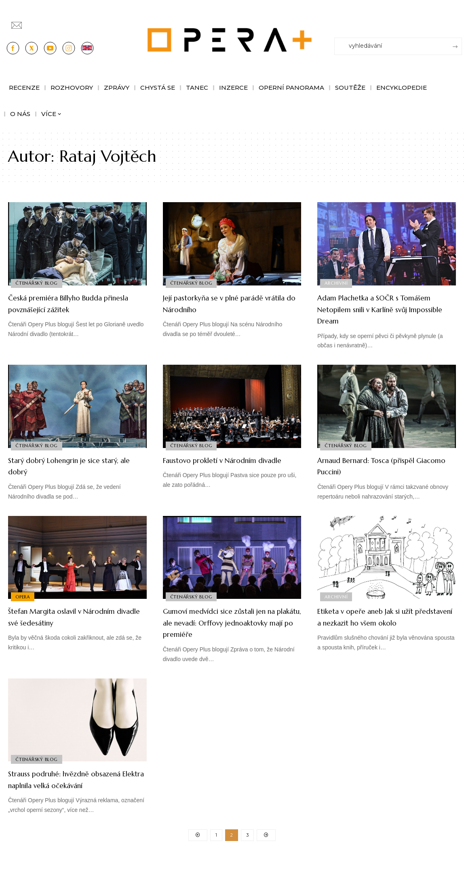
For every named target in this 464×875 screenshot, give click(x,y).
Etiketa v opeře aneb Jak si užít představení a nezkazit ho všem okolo (381, 622)
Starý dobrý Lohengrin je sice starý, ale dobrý (68, 465)
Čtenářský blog (37, 282)
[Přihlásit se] (457, 21)
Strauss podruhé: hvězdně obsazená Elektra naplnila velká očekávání (72, 785)
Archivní (336, 282)
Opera (23, 596)
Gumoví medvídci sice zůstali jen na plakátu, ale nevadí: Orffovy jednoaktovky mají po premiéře (230, 622)
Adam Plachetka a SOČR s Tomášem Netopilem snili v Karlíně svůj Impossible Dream (379, 309)
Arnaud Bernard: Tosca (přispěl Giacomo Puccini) (381, 465)
